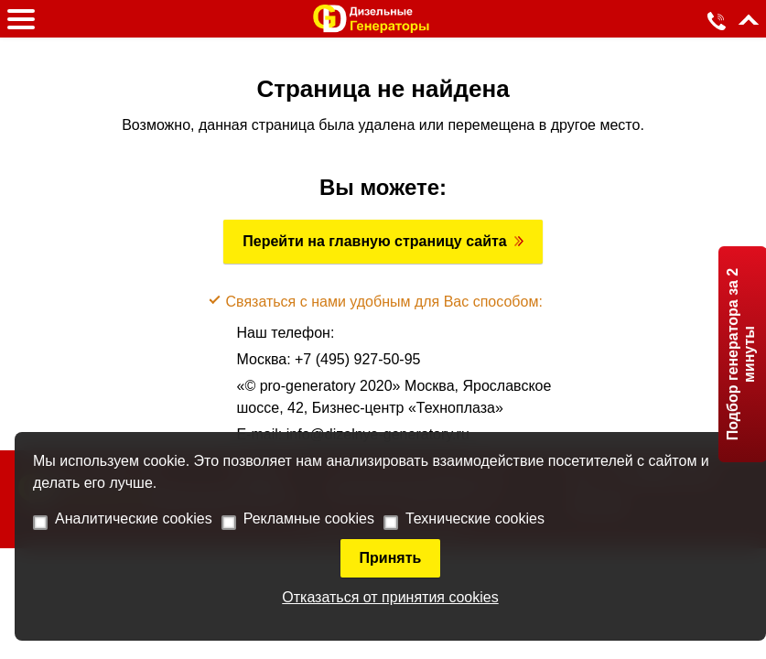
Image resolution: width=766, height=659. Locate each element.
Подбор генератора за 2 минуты (741, 354)
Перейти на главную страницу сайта (375, 241)
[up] (749, 24)
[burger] (21, 19)
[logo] (371, 19)
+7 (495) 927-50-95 (357, 359)
